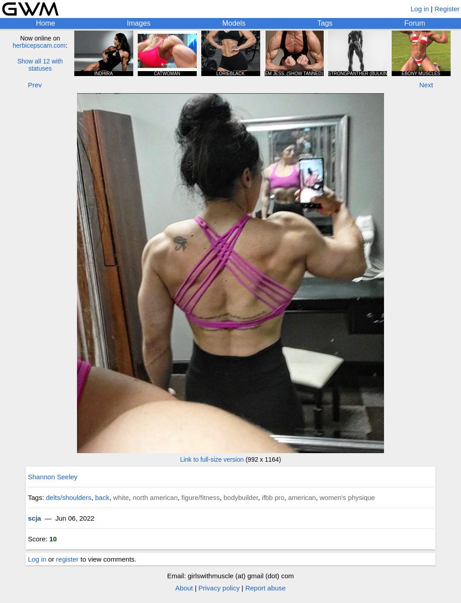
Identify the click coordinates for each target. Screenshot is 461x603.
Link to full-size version (212, 459)
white (121, 497)
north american (155, 497)
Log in (420, 9)
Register (447, 9)
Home (45, 23)
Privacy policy (219, 588)
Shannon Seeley (52, 477)
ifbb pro (273, 497)
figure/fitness (200, 497)
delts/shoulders (68, 497)
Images (138, 23)
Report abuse (265, 588)
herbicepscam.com (39, 45)
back (102, 497)
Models (234, 23)
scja (34, 518)
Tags (325, 23)
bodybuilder (240, 497)
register (67, 559)
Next (426, 85)
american (302, 497)
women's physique (347, 497)
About (184, 588)
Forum (414, 23)
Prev (35, 85)
